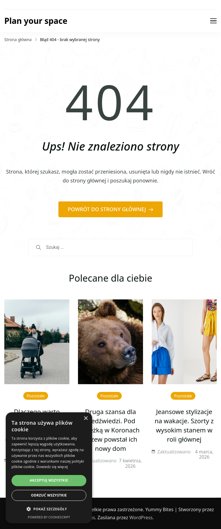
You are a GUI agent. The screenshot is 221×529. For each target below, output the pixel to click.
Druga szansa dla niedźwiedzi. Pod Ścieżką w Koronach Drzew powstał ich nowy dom (110, 429)
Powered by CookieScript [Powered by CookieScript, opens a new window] (49, 517)
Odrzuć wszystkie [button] (49, 495)
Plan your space (35, 20)
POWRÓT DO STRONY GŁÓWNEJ (107, 209)
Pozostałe (36, 396)
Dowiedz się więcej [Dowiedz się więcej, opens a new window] (52, 466)
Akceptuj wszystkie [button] (49, 480)
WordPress (141, 517)
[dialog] (49, 467)
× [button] (85, 418)
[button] (49, 509)
